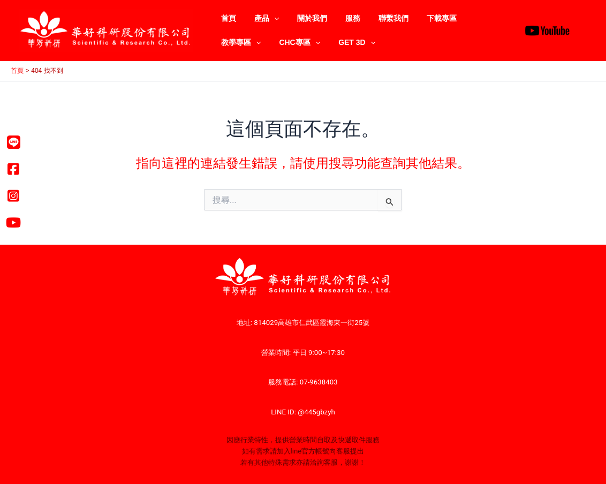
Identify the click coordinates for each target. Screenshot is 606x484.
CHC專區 (240, 43)
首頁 (226, 18)
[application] (269, 18)
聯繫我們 (379, 18)
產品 (261, 18)
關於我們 (304, 18)
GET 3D (294, 43)
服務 (341, 18)
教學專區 (474, 18)
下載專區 (424, 18)
